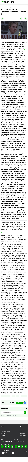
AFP (24, 50)
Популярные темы (5, 431)
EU (13, 396)
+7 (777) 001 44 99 (7, 441)
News (2, 426)
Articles (3, 429)
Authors (3, 433)
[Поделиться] (25, 18)
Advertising (22, 433)
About (21, 426)
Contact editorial (23, 429)
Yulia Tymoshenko (5, 396)
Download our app (5, 450)
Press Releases (23, 435)
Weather (3, 435)
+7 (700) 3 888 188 (19, 441)
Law (18, 396)
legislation (24, 396)
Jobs (21, 431)
